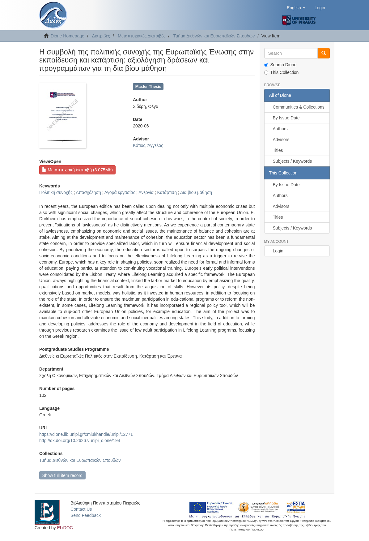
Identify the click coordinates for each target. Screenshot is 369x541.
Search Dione (280, 64)
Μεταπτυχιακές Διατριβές (141, 35)
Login (278, 250)
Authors (280, 128)
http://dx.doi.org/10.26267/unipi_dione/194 (79, 440)
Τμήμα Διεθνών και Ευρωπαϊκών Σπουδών (214, 35)
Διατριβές (101, 35)
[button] (296, 7)
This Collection (281, 72)
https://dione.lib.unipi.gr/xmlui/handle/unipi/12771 (86, 434)
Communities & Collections (298, 107)
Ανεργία (146, 192)
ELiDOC (65, 527)
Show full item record (62, 475)
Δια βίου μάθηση (196, 192)
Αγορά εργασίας (119, 192)
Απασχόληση (88, 192)
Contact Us (81, 509)
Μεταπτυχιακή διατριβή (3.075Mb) (77, 169)
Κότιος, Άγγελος (148, 145)
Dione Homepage (67, 35)
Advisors (281, 139)
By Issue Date (286, 117)
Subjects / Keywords (292, 161)
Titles (278, 150)
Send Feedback (85, 515)
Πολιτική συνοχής (56, 192)
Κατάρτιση (167, 192)
